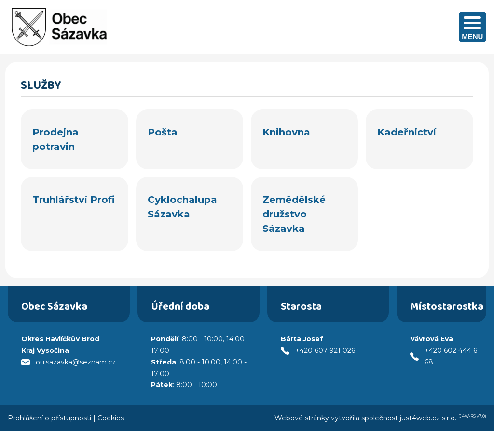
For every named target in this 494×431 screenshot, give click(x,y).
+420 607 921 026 (325, 350)
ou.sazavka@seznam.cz (76, 362)
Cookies (110, 418)
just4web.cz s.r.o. (428, 418)
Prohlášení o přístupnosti (49, 418)
